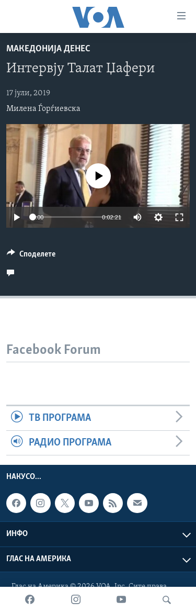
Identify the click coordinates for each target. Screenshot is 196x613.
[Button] (31, 256)
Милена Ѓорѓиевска (43, 109)
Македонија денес (48, 49)
